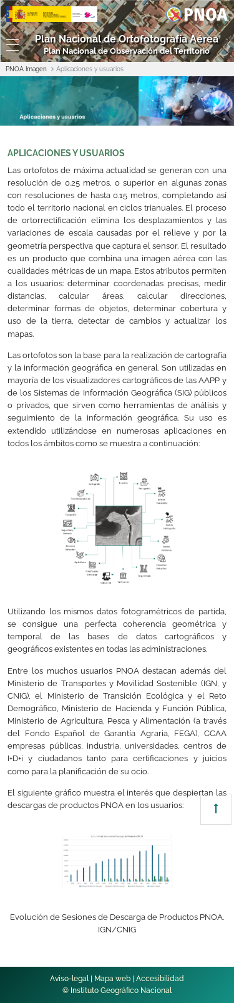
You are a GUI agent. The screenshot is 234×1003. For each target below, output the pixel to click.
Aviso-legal (69, 978)
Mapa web (112, 978)
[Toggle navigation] (9, 45)
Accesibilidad (160, 978)
